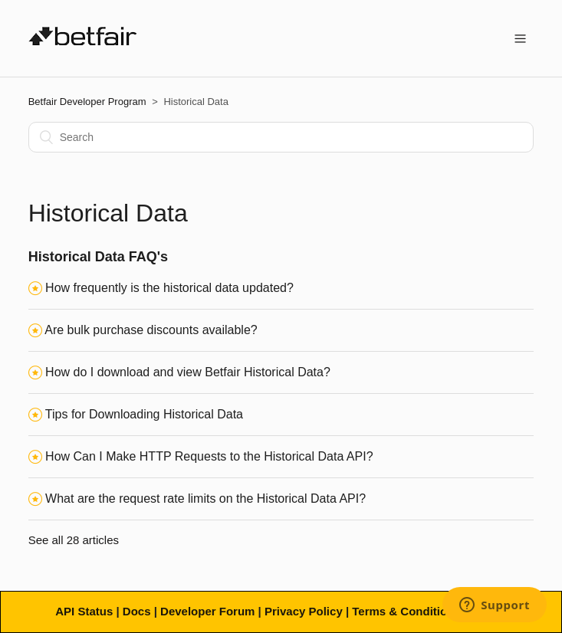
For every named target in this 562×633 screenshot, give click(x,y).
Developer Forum (207, 611)
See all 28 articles (73, 539)
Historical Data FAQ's (98, 256)
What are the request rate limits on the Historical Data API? (205, 498)
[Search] (281, 137)
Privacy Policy (304, 611)
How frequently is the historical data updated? (169, 287)
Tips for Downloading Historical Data (144, 414)
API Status (84, 611)
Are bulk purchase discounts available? (151, 329)
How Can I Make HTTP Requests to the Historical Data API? (209, 456)
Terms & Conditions (406, 611)
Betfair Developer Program (87, 101)
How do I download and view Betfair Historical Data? (187, 372)
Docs (137, 611)
